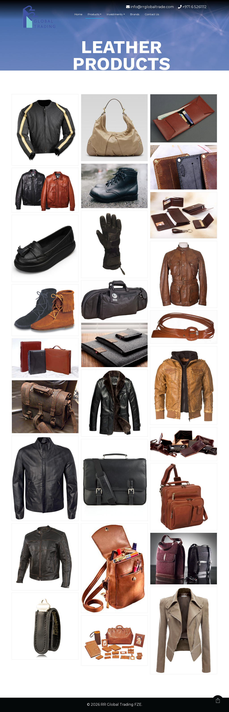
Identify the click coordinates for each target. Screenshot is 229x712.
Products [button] (93, 14)
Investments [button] (115, 14)
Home (78, 14)
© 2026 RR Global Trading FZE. (114, 705)
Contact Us (152, 14)
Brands (134, 14)
